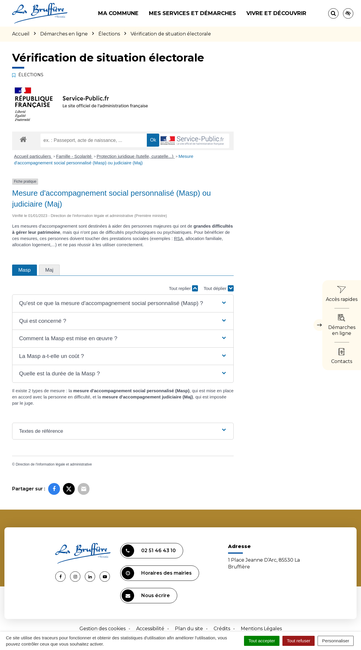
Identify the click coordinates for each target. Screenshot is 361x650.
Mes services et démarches (192, 13)
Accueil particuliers (33, 156)
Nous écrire (146, 595)
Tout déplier (219, 288)
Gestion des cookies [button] (102, 628)
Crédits (222, 628)
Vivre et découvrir (276, 13)
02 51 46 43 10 (149, 550)
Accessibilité (150, 628)
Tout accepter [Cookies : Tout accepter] (261, 640)
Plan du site (189, 628)
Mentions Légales (261, 628)
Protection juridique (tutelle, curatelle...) (136, 156)
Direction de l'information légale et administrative (54, 464)
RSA (178, 238)
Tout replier (183, 288)
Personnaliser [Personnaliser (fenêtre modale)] (335, 640)
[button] (122, 303)
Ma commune (118, 13)
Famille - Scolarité (74, 156)
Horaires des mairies (157, 573)
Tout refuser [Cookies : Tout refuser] (298, 640)
